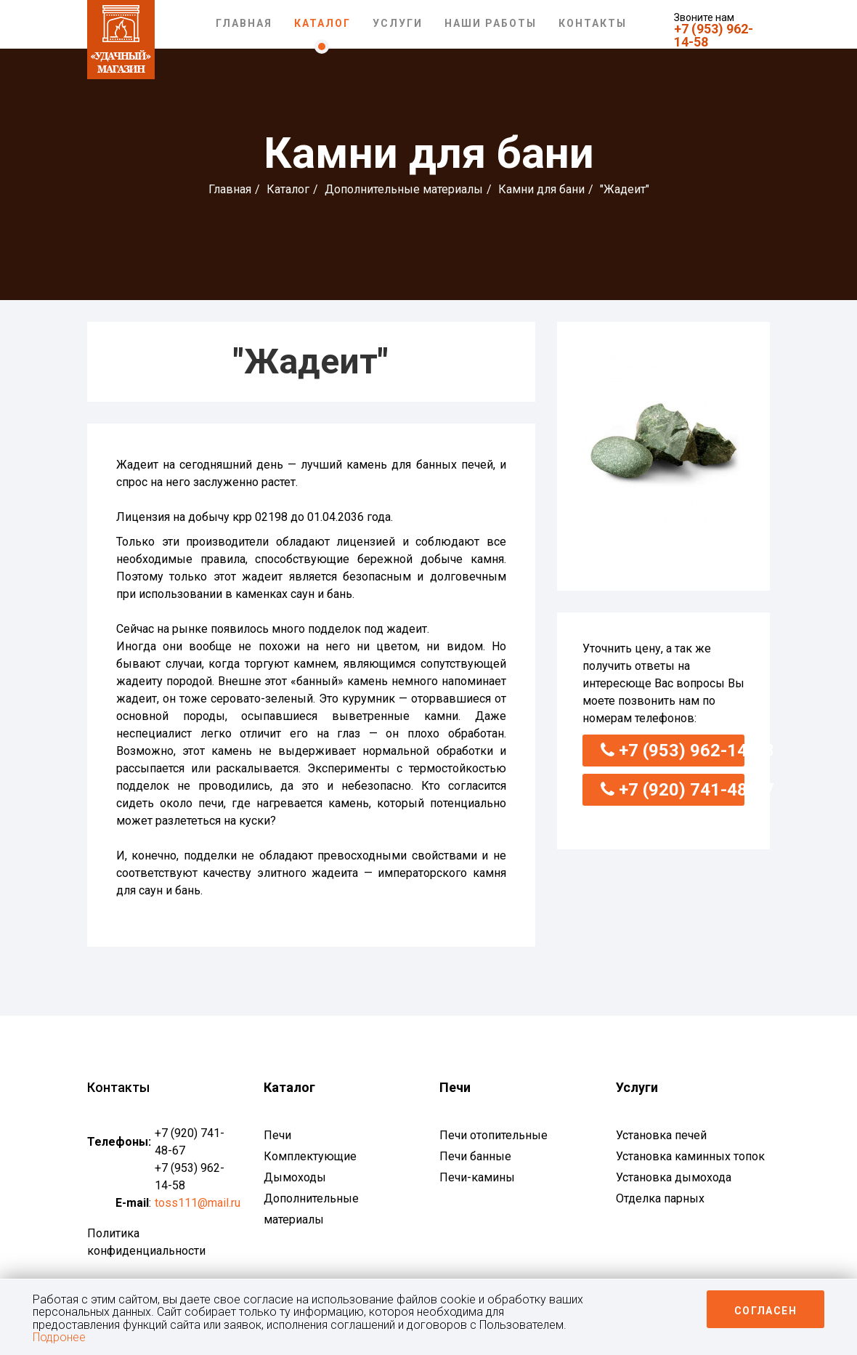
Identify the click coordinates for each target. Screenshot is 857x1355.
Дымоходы (295, 1177)
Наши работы (490, 23)
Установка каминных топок (690, 1156)
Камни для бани (541, 189)
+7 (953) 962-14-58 (713, 35)
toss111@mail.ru (197, 1203)
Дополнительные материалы (404, 189)
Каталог (322, 23)
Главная (244, 23)
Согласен (765, 1310)
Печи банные (475, 1156)
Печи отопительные (493, 1135)
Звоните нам (704, 17)
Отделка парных (660, 1198)
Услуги (398, 23)
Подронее (59, 1337)
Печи (277, 1135)
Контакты (593, 23)
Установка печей (661, 1135)
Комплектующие (310, 1156)
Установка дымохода (673, 1177)
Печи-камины (477, 1177)
